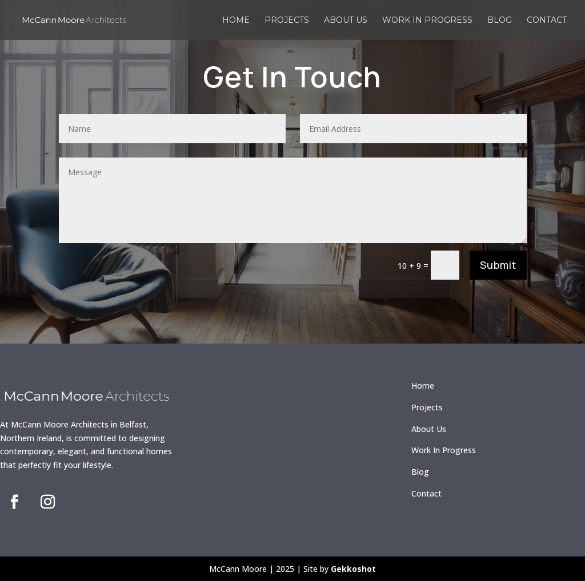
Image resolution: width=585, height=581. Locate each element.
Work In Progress (443, 450)
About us (345, 20)
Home (236, 20)
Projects (287, 20)
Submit (498, 265)
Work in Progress (427, 20)
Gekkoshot (353, 568)
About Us (428, 428)
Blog (499, 20)
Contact (547, 20)
